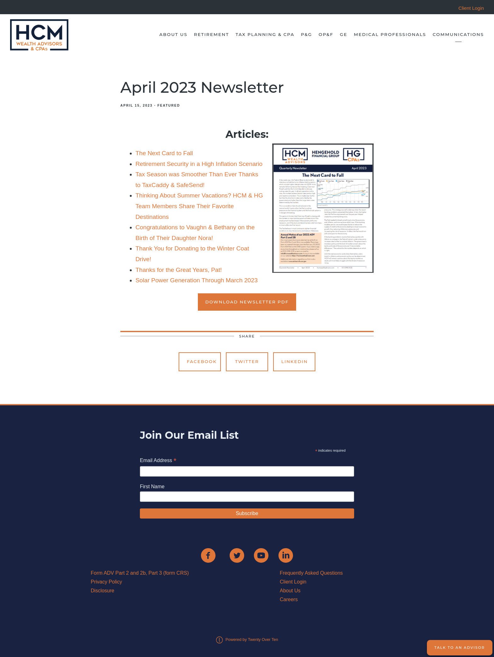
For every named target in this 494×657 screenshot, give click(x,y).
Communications (458, 34)
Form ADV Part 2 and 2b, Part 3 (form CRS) (140, 573)
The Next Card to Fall (164, 153)
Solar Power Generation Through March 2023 (196, 280)
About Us (173, 34)
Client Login (293, 581)
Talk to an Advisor (459, 647)
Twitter (247, 361)
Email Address (158, 461)
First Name (152, 486)
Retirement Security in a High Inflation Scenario (198, 164)
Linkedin (294, 361)
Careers (289, 599)
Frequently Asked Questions (311, 573)
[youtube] (261, 555)
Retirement (211, 34)
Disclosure (102, 590)
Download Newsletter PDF (247, 301)
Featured (169, 105)
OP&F (326, 34)
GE (344, 34)
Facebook (202, 361)
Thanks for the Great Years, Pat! (178, 270)
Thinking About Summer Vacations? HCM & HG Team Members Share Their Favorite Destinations (199, 206)
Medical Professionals (390, 34)
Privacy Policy (106, 581)
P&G (306, 34)
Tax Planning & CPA (265, 34)
